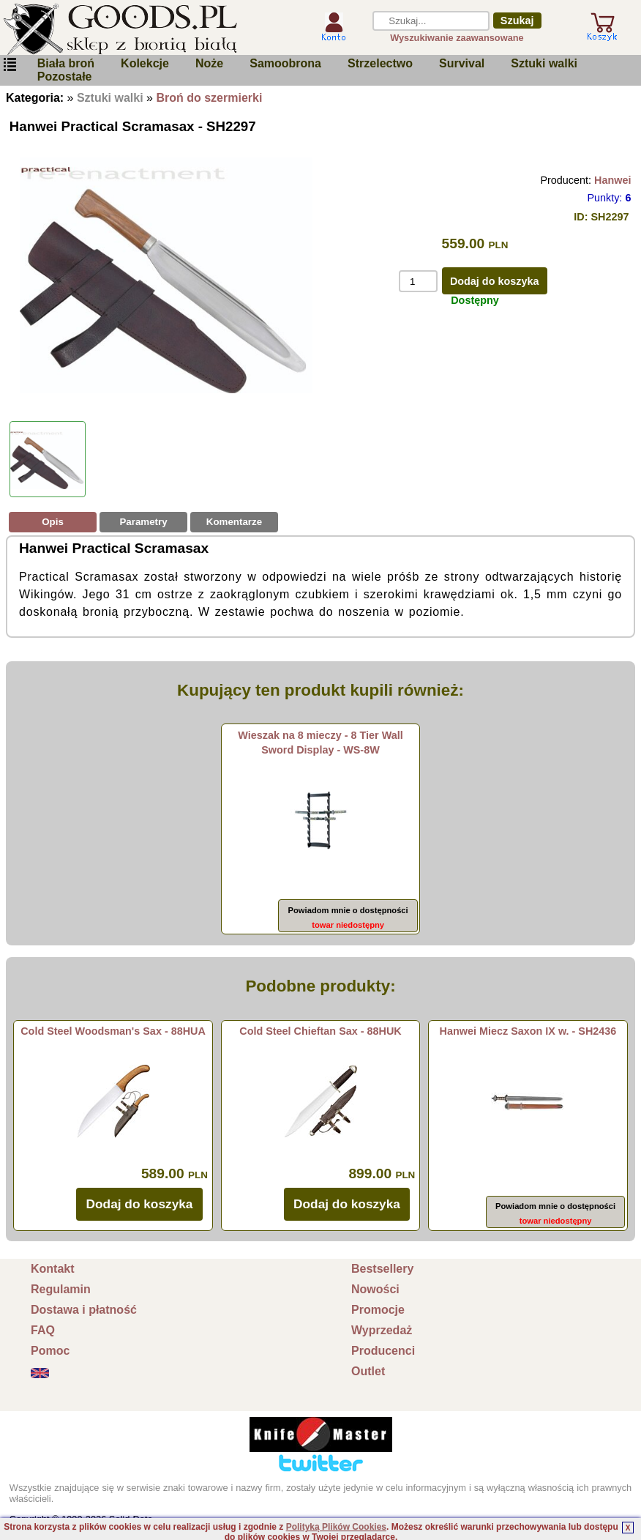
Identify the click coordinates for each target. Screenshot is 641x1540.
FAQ (43, 1330)
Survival (461, 63)
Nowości (375, 1289)
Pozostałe (64, 76)
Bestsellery (382, 1268)
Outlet (368, 1371)
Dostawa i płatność (84, 1309)
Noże (209, 63)
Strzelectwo (380, 63)
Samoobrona (285, 63)
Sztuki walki (544, 63)
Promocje (378, 1309)
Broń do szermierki (209, 98)
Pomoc (50, 1350)
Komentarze (234, 521)
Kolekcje (145, 63)
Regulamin (61, 1289)
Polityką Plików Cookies (336, 1527)
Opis (53, 521)
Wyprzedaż (381, 1330)
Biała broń (65, 63)
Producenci (383, 1350)
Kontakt (53, 1268)
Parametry (143, 521)
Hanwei (612, 180)
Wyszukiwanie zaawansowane (457, 37)
